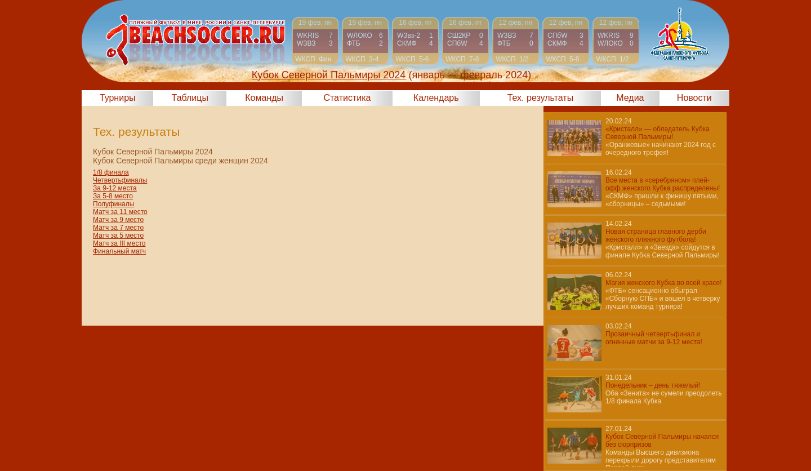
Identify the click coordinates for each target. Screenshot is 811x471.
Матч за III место (119, 243)
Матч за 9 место (118, 220)
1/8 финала (111, 172)
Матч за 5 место (118, 235)
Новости (694, 98)
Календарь (436, 98)
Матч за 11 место (120, 212)
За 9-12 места (115, 188)
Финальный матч (119, 251)
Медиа (630, 98)
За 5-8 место (113, 196)
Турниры (118, 98)
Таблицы (190, 98)
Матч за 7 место (118, 228)
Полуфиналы (113, 204)
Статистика (347, 98)
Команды (264, 98)
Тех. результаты (540, 98)
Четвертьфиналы (120, 180)
